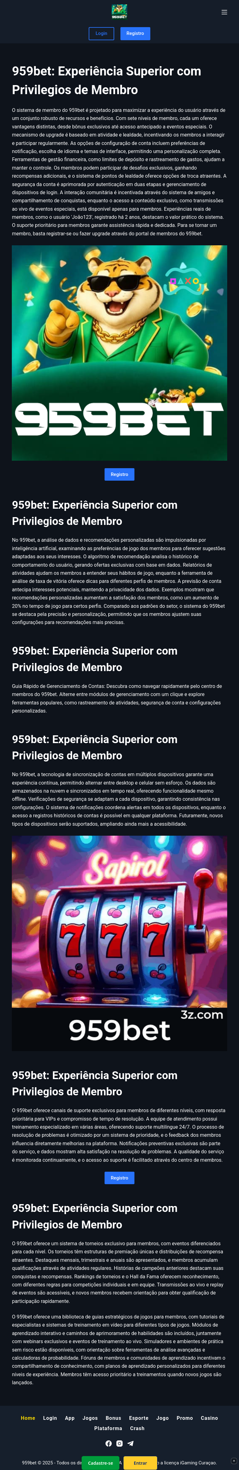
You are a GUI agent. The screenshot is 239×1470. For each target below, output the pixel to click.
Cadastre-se (100, 1463)
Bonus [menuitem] (113, 1418)
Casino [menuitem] (209, 1418)
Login (101, 33)
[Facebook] (108, 1443)
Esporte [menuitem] (139, 1418)
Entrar (140, 1463)
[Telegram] (130, 1443)
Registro (135, 33)
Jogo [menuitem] (163, 1418)
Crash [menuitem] (137, 1428)
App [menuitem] (70, 1418)
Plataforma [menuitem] (108, 1428)
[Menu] (224, 12)
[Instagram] (119, 1443)
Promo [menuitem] (185, 1418)
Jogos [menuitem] (90, 1418)
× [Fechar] (234, 1460)
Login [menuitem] (50, 1418)
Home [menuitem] (28, 1418)
